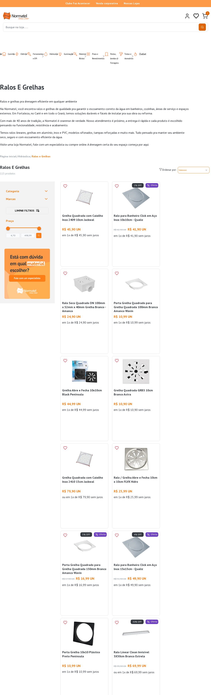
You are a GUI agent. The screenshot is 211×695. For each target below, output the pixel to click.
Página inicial (8, 156)
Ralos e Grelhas (41, 156)
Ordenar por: (167, 169)
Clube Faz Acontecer (78, 3)
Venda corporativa (107, 3)
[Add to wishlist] (65, 186)
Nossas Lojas (132, 3)
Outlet (137, 54)
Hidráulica (24, 156)
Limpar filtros (27, 210)
